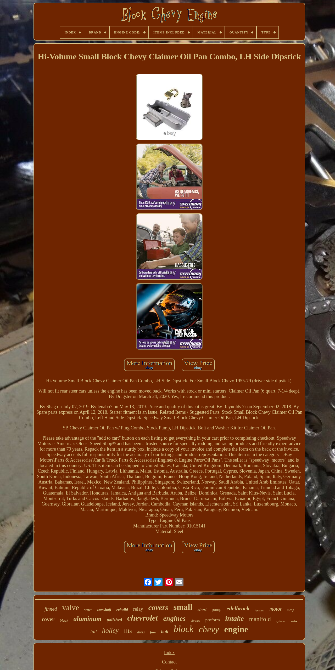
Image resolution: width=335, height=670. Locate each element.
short (202, 609)
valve (70, 607)
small (182, 607)
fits (128, 630)
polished (114, 619)
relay (138, 609)
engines (174, 618)
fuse (153, 632)
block (183, 629)
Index (169, 652)
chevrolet (142, 617)
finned (50, 609)
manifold (260, 619)
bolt (164, 631)
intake (234, 618)
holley (110, 630)
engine (236, 629)
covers (158, 607)
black (64, 620)
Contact (169, 662)
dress (141, 632)
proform (212, 619)
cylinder (281, 621)
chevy (209, 629)
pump (216, 609)
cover (48, 619)
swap (290, 610)
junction (259, 610)
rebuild (122, 609)
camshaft (104, 610)
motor (276, 609)
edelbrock (238, 608)
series (294, 621)
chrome (195, 620)
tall (94, 631)
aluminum (88, 618)
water (88, 610)
